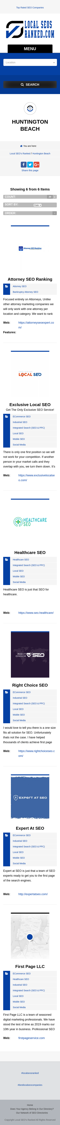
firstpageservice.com (31, 1038)
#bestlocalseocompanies (30, 1085)
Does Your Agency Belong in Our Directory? (32, 1109)
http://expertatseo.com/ (33, 894)
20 (50, 196)
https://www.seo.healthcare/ (36, 612)
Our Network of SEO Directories (32, 1112)
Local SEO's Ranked (20, 153)
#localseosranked (30, 1073)
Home (30, 1105)
